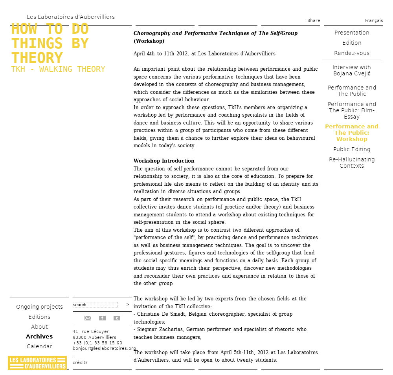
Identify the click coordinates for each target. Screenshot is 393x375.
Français (374, 20)
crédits (80, 362)
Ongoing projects (39, 307)
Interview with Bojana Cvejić (351, 70)
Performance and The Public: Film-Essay (352, 110)
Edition (352, 43)
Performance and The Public (352, 90)
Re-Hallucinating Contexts (352, 162)
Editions (39, 317)
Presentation (351, 32)
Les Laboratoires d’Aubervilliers (71, 17)
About (39, 327)
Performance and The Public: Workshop (351, 132)
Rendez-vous (351, 53)
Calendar (39, 346)
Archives (39, 336)
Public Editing (351, 149)
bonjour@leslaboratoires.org (104, 348)
